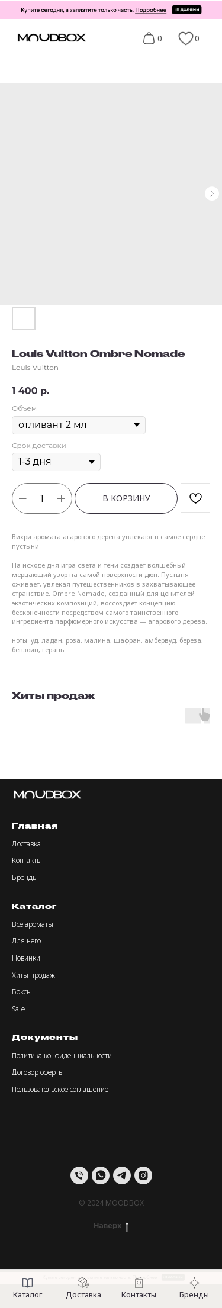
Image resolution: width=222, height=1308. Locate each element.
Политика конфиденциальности (62, 1056)
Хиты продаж (33, 975)
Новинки (26, 958)
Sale (18, 1009)
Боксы (22, 992)
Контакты (27, 860)
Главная (35, 825)
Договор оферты (38, 1072)
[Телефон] (79, 1175)
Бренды (25, 877)
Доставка (26, 844)
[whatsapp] (101, 1175)
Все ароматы (32, 924)
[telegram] (122, 1175)
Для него (26, 941)
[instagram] (143, 1175)
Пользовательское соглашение (60, 1089)
